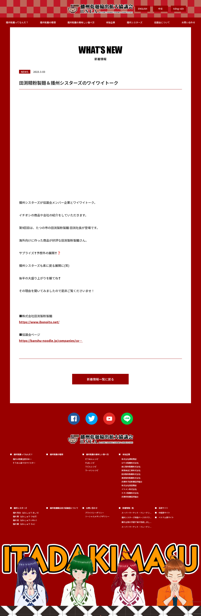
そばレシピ (90, 462)
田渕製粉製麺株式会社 (131, 474)
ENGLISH (142, 8)
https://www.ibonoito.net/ (39, 322)
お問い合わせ (188, 22)
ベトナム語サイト (166, 517)
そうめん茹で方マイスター (24, 462)
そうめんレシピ (91, 459)
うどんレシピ (90, 466)
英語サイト (163, 507)
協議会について (162, 22)
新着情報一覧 (128, 507)
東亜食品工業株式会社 (131, 470)
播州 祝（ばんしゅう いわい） (25, 520)
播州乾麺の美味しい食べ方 (81, 22)
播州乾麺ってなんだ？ (17, 22)
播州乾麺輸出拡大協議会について (64, 507)
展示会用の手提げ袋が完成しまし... (136, 522)
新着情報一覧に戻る (100, 379)
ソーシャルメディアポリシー (97, 516)
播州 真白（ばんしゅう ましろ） (26, 512)
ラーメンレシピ (91, 470)
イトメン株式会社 (129, 489)
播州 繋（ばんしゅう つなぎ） (25, 516)
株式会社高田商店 (129, 485)
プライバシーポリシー (94, 512)
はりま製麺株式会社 (130, 462)
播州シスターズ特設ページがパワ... (136, 517)
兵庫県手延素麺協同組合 (132, 481)
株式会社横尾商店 (129, 459)
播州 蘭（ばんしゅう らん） (24, 523)
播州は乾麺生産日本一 (22, 459)
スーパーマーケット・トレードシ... (136, 512)
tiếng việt (178, 8)
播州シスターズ (134, 22)
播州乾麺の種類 (48, 22)
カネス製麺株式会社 (130, 492)
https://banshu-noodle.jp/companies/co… (50, 340)
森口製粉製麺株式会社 (131, 466)
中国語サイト (164, 512)
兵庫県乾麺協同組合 (130, 496)
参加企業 (110, 22)
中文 (160, 8)
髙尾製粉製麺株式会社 (131, 477)
